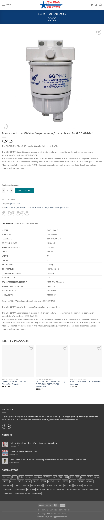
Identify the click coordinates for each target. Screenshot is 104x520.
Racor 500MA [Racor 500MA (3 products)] (20, 489)
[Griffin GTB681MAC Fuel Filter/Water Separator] (86, 361)
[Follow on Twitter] (9, 426)
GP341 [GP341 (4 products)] (43, 481)
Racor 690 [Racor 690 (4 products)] (51, 489)
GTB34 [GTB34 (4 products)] (65, 481)
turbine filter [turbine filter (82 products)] (36, 494)
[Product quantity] (7, 190)
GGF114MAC (29, 208)
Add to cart (25, 190)
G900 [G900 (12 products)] (96, 477)
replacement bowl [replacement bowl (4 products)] (73, 489)
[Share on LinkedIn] (27, 213)
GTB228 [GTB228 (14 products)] (81, 481)
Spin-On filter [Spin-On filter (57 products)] (7, 494)
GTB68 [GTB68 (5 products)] (73, 481)
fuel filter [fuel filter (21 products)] (29, 477)
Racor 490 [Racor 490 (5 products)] (78, 485)
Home (41, 14)
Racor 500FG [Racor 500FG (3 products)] (7, 489)
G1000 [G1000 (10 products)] (5, 481)
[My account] (96, 5)
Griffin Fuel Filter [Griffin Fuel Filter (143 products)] (54, 481)
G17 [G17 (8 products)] (55, 477)
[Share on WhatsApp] (4, 213)
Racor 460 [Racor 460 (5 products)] (68, 485)
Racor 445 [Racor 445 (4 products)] (58, 485)
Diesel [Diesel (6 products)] (14, 477)
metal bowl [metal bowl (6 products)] (48, 485)
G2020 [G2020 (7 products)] (13, 481)
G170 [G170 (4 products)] (83, 477)
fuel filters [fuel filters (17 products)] (38, 477)
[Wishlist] (92, 5)
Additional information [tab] (26, 223)
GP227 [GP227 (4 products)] (35, 481)
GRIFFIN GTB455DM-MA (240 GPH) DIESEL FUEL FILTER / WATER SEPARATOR (50, 384)
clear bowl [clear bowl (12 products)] (6, 477)
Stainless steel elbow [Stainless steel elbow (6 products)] (22, 494)
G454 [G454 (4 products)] (90, 477)
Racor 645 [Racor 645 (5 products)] (31, 489)
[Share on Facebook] (9, 213)
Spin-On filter (64, 208)
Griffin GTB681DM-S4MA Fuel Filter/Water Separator (14, 383)
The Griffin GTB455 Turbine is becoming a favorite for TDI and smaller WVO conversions (47, 459)
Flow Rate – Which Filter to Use (23, 451)
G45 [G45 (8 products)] (71, 477)
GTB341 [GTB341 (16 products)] (89, 481)
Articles (53, 510)
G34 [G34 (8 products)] (66, 477)
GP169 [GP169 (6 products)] (28, 481)
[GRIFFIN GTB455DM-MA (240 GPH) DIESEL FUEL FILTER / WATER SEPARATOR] (52, 361)
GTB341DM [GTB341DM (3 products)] (7, 485)
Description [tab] (7, 223)
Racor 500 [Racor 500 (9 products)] (88, 485)
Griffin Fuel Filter (41, 208)
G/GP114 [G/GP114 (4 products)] (47, 477)
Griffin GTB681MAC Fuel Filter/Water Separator (85, 383)
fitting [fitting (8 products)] (21, 477)
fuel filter (20, 208)
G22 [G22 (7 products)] (60, 477)
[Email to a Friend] (18, 213)
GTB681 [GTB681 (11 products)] (26, 485)
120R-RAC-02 (11, 208)
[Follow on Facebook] (4, 426)
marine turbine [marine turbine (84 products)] (36, 485)
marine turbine (53, 208)
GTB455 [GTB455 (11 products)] (17, 485)
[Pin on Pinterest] (22, 213)
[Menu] (6, 5)
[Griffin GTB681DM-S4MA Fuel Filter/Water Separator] (18, 361)
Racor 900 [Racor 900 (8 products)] (60, 489)
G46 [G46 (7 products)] (77, 477)
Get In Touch (64, 510)
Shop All (44, 510)
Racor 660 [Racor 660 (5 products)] (41, 489)
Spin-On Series (57, 14)
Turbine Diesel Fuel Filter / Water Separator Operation (33, 443)
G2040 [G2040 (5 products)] (20, 481)
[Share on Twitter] (13, 213)
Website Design (43, 517)
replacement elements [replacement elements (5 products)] (90, 489)
